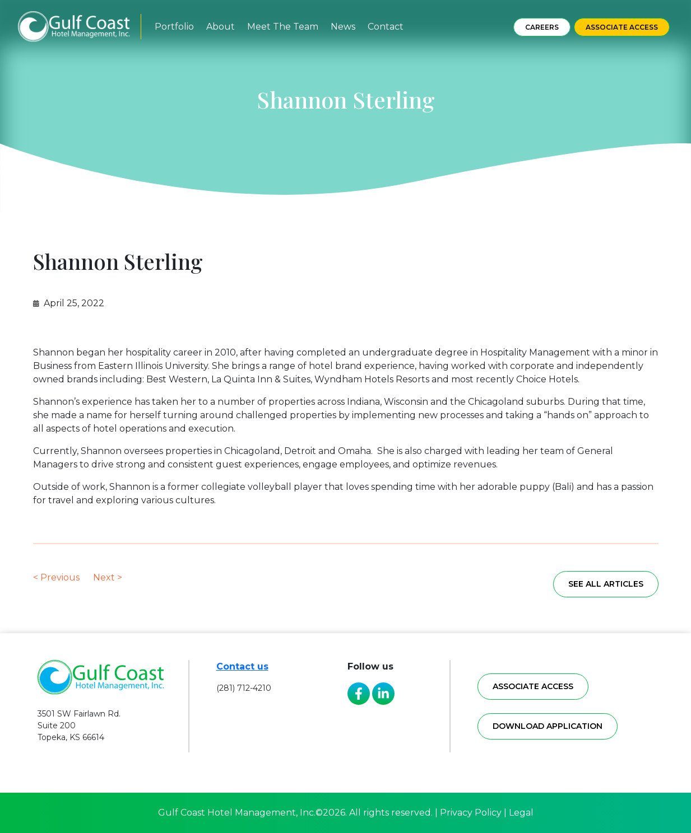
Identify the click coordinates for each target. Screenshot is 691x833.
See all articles (605, 584)
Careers (542, 27)
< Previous (56, 577)
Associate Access (622, 27)
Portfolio (174, 26)
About (220, 26)
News (343, 26)
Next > (107, 577)
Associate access (533, 686)
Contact (386, 26)
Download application (547, 726)
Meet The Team (282, 26)
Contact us (242, 666)
